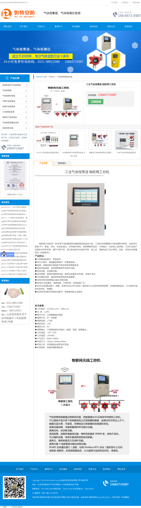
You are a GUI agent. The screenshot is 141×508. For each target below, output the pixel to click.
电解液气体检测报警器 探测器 (100, 153)
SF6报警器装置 (8, 112)
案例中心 (59, 26)
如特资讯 (94, 26)
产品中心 (41, 26)
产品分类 (14, 78)
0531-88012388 (14, 302)
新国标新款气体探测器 (11, 85)
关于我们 (114, 3)
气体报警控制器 (8, 96)
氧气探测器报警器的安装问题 (14, 228)
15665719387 (13, 306)
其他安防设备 (7, 128)
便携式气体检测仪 (9, 117)
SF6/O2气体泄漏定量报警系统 (48, 153)
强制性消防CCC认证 (14, 197)
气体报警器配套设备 (10, 123)
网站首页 (8, 26)
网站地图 (136, 3)
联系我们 (125, 3)
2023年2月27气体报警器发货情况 (15, 246)
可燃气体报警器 (8, 101)
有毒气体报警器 (8, 106)
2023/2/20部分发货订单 (11, 250)
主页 (45, 77)
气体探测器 (7, 90)
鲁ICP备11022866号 (50, 493)
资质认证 (111, 26)
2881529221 (15, 310)
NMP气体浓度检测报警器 (126, 153)
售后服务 (76, 26)
